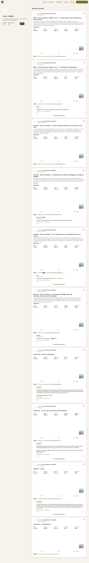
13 (54, 164)
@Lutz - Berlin (56, 278)
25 (49, 214)
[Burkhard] (38, 335)
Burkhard (45, 214)
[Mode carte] (81, 48)
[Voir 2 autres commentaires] (59, 344)
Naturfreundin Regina (42, 56)
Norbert (39, 164)
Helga (52, 554)
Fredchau (46, 104)
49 (54, 56)
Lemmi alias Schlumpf (47, 164)
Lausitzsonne (40, 104)
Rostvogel (45, 384)
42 (51, 272)
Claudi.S (50, 56)
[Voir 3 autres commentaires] (59, 284)
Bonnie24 (45, 498)
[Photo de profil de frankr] (35, 107)
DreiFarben (40, 332)
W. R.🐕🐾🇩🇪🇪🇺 (41, 272)
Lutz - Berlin (8, 16)
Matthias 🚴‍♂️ (40, 214)
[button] (45, 2)
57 (49, 498)
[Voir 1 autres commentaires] (59, 115)
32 (48, 332)
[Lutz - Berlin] (38, 387)
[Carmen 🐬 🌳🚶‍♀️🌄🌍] (40, 217)
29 (49, 440)
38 (50, 104)
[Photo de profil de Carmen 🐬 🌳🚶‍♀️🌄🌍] (35, 217)
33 (50, 384)
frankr (44, 332)
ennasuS (47, 272)
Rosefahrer (40, 498)
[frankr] (37, 106)
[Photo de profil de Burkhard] (35, 336)
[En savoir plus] (36, 27)
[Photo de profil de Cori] (35, 275)
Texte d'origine (47, 111)
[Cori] (37, 275)
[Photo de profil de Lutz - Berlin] (6, 11)
